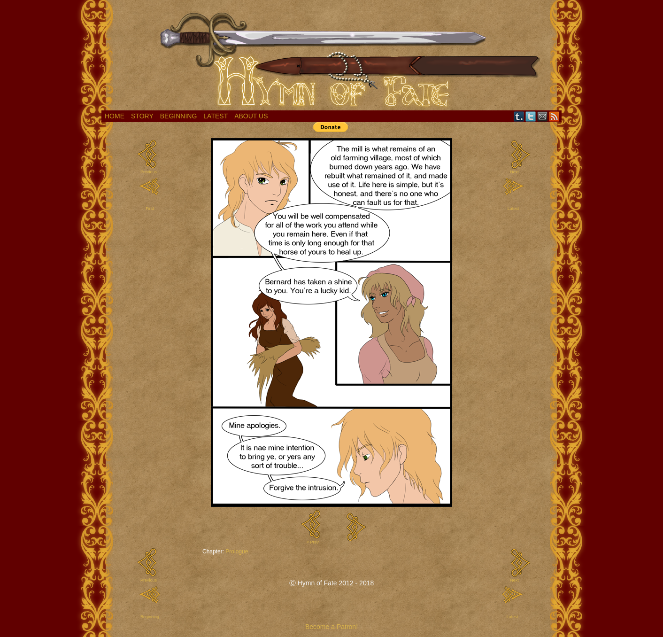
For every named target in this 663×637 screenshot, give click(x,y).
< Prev (313, 542)
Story (142, 116)
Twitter (531, 116)
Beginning (178, 116)
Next (514, 172)
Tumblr (519, 116)
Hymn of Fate (331, 57)
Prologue (236, 551)
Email (542, 116)
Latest (215, 116)
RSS (554, 116)
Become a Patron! (331, 626)
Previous (148, 172)
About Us (251, 116)
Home (114, 116)
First (150, 208)
